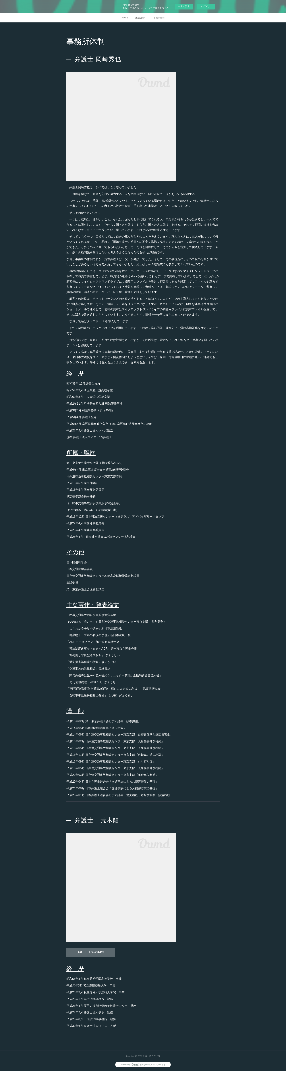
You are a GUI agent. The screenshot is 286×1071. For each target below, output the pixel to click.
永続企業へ (140, 17)
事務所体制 (159, 17)
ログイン (205, 6)
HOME (124, 17)
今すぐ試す (184, 6)
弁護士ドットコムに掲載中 (91, 952)
